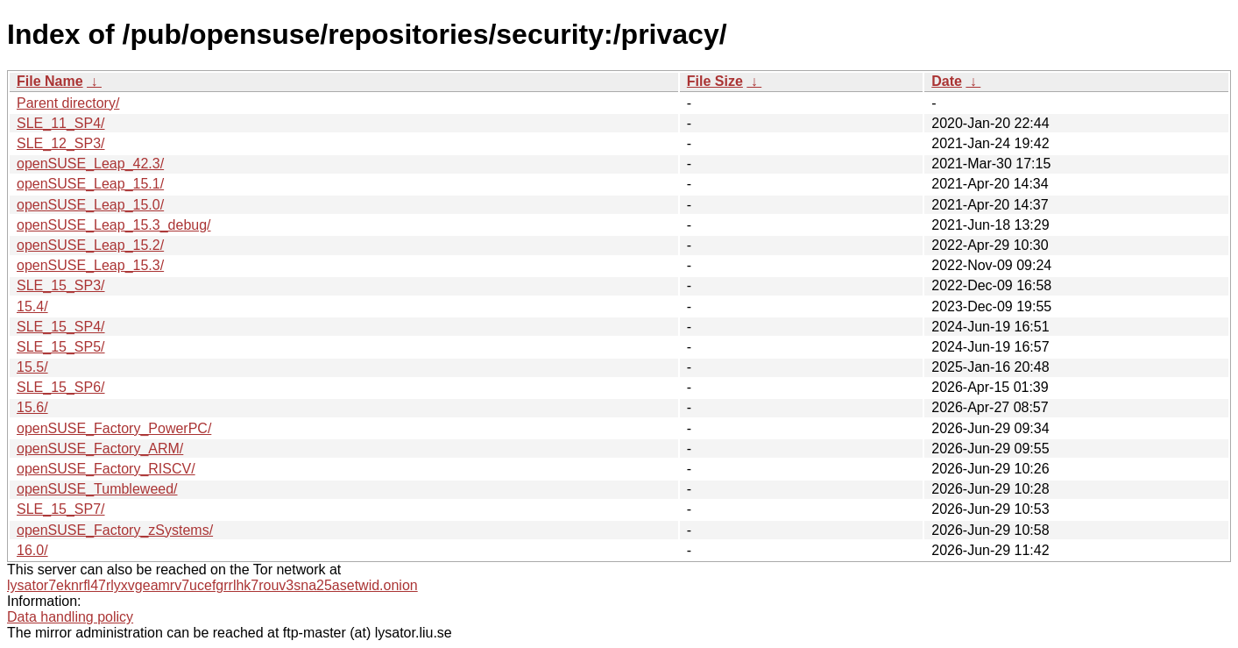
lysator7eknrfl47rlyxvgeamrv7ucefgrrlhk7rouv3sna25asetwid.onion (212, 585)
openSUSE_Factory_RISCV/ (106, 468)
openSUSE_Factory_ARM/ (100, 448)
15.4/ (32, 306)
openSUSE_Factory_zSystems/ (115, 530)
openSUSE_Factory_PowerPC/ (114, 428)
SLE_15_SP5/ (61, 346)
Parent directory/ (68, 103)
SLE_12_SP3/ (61, 143)
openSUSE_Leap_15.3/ (90, 265)
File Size (715, 81)
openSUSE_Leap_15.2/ (90, 245)
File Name (50, 81)
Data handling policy (70, 616)
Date (946, 81)
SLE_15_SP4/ (61, 326)
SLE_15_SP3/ (61, 285)
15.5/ (32, 367)
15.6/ (32, 407)
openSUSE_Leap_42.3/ (90, 163)
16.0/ (32, 550)
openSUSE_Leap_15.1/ (90, 183)
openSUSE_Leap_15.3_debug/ (114, 224)
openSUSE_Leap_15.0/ (90, 204)
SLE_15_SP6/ (61, 387)
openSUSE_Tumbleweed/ (97, 488)
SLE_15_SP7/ (61, 509)
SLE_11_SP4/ (61, 123)
